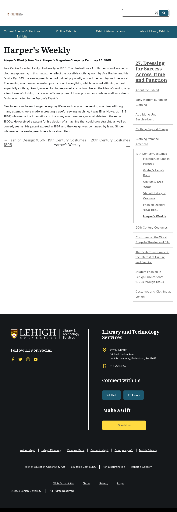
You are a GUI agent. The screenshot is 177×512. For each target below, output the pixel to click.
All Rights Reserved (62, 491)
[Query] (145, 13)
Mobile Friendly (148, 450)
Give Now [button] (124, 425)
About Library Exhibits (155, 31)
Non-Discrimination (113, 467)
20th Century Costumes (152, 227)
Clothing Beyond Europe (152, 129)
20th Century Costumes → (110, 142)
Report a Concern (141, 467)
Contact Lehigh (99, 450)
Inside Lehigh (27, 450)
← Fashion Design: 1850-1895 (24, 142)
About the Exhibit (147, 90)
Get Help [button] (111, 395)
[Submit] (163, 13)
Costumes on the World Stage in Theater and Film (153, 240)
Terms (86, 483)
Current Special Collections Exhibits (22, 34)
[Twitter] (20, 359)
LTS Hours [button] (133, 395)
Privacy (103, 483)
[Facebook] (13, 359)
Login (120, 483)
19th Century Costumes (67, 140)
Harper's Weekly (154, 216)
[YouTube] (35, 359)
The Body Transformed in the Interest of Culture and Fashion (152, 257)
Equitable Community (83, 467)
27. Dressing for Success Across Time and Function (151, 71)
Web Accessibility (63, 483)
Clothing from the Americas (147, 141)
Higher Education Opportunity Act (45, 467)
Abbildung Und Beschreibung (146, 117)
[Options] (157, 13)
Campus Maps (75, 450)
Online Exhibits (66, 31)
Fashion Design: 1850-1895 (154, 207)
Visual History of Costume (154, 196)
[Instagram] (28, 359)
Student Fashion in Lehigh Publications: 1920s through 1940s (150, 276)
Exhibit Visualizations (110, 31)
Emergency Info (124, 450)
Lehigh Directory (51, 450)
